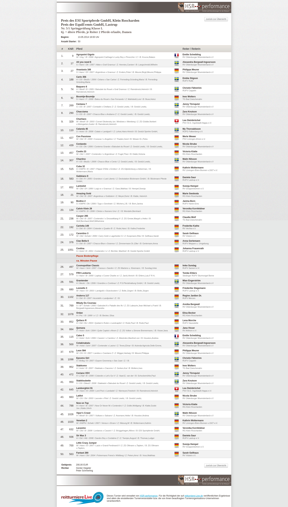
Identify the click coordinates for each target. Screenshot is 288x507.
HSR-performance (149, 496)
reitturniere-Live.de (194, 496)
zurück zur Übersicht (216, 19)
